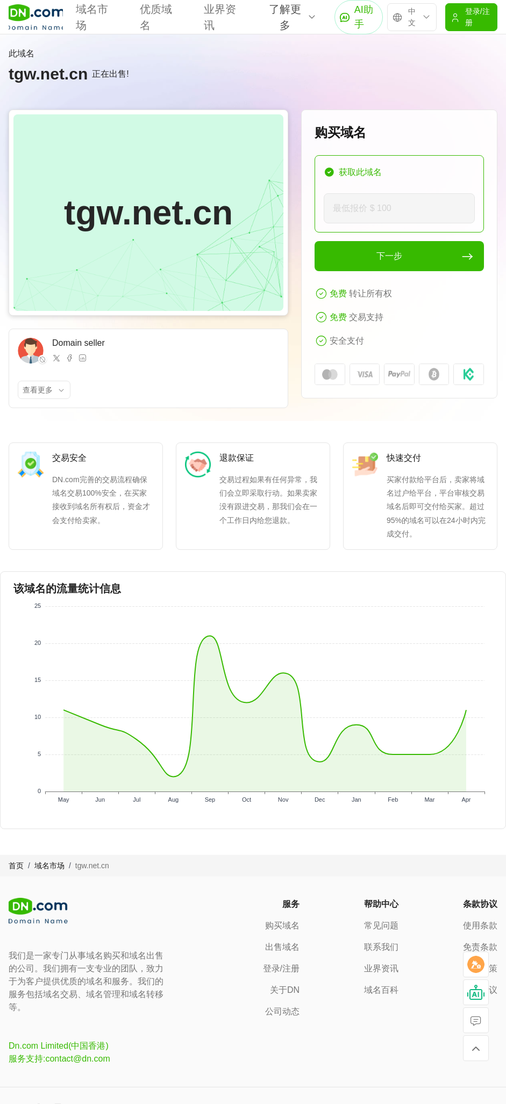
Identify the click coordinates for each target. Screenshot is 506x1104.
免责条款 (480, 947)
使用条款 (480, 925)
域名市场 (49, 865)
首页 (16, 865)
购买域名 (282, 925)
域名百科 (381, 989)
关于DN (285, 989)
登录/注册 (281, 968)
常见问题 (381, 925)
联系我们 (381, 947)
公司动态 (282, 1011)
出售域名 (282, 947)
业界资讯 (381, 968)
